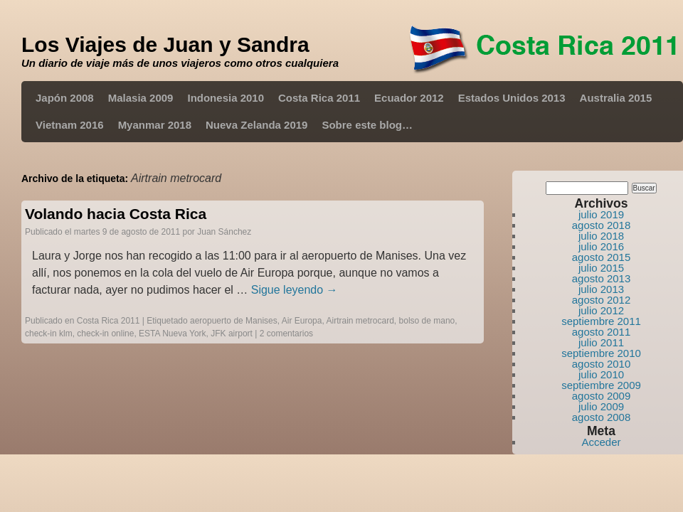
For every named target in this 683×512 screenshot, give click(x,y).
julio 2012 (601, 310)
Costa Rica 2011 (319, 98)
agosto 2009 (601, 396)
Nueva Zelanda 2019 (256, 125)
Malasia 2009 (141, 98)
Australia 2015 (616, 98)
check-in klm (49, 333)
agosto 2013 (601, 278)
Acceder (600, 442)
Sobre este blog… (367, 125)
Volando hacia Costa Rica (115, 214)
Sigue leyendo (294, 290)
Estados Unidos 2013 (512, 98)
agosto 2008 (601, 417)
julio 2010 (601, 374)
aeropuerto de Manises (233, 321)
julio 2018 (601, 236)
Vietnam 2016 (70, 125)
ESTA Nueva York (172, 333)
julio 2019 (601, 214)
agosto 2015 (601, 257)
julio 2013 (601, 289)
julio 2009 (601, 406)
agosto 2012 (601, 300)
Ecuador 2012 (409, 98)
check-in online (105, 333)
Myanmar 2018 (154, 125)
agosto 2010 (601, 364)
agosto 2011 (601, 332)
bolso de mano (427, 321)
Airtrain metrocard (359, 321)
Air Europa (302, 321)
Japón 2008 (65, 98)
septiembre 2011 (601, 321)
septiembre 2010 (601, 353)
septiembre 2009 (601, 385)
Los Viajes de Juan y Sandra (165, 44)
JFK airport (232, 333)
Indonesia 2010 (225, 98)
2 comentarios (286, 333)
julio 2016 (601, 246)
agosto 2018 (601, 225)
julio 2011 (601, 342)
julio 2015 (601, 268)
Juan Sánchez (224, 232)
